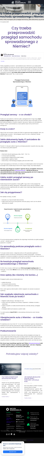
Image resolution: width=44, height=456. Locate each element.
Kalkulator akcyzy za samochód (10, 422)
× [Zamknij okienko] (22, 443)
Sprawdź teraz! (12, 451)
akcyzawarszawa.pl (20, 170)
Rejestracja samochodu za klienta (9, 418)
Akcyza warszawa (30, 440)
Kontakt (2, 61)
